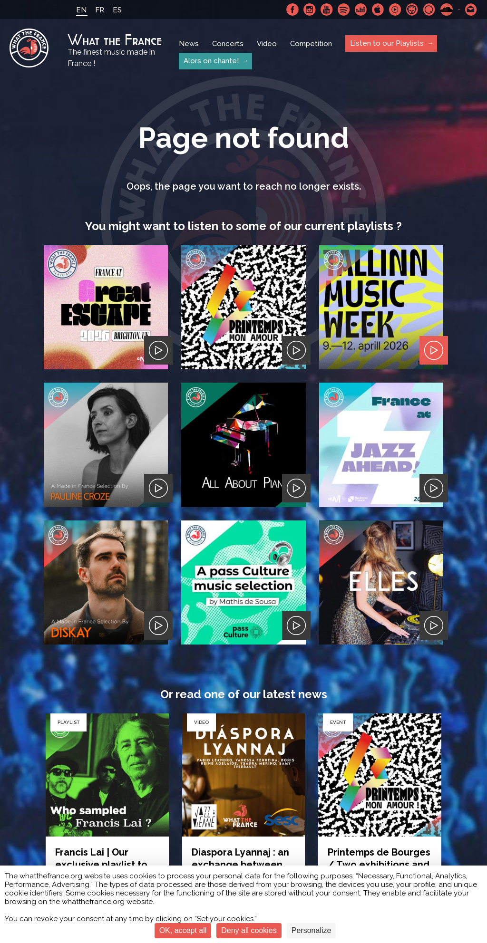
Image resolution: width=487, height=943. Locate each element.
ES (117, 10)
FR (99, 10)
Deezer (361, 9)
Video (267, 43)
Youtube (327, 9)
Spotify (344, 9)
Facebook (292, 9)
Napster (412, 9)
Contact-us (471, 9)
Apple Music (378, 9)
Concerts (228, 43)
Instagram (309, 9)
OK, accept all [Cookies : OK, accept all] (183, 930)
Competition (311, 43)
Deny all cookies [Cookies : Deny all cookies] (249, 930)
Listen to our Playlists (387, 43)
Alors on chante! (211, 61)
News (189, 43)
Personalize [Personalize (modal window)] (311, 930)
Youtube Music (395, 9)
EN (81, 10)
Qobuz (429, 9)
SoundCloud (446, 9)
